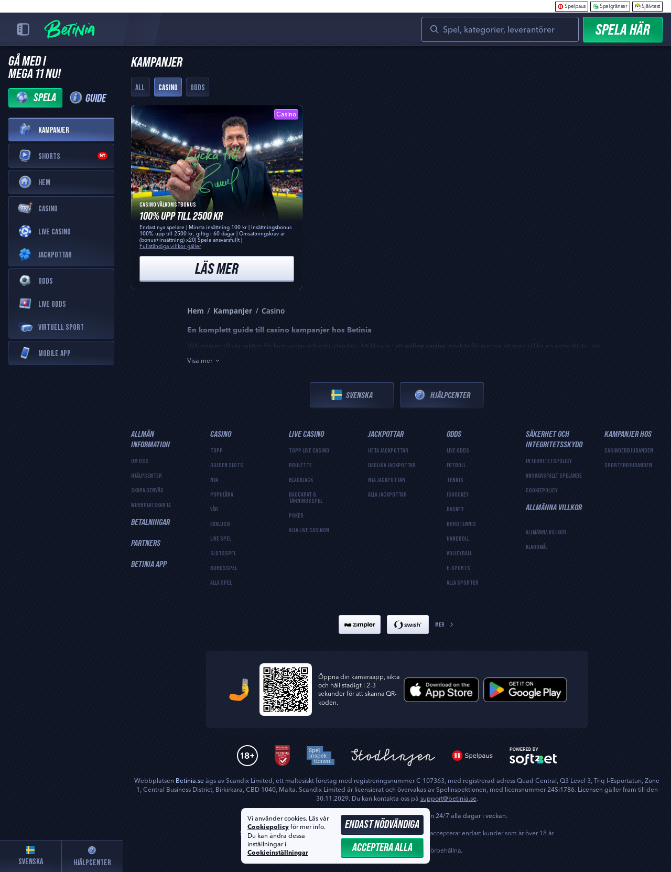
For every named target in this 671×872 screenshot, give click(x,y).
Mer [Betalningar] (445, 624)
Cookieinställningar (277, 853)
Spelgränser (610, 6)
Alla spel (221, 582)
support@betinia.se (448, 798)
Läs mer (217, 268)
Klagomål (536, 547)
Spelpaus (572, 6)
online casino (425, 346)
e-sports (458, 568)
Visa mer (204, 360)
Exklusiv (220, 524)
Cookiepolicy (542, 490)
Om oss (139, 461)
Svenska (352, 395)
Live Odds (458, 450)
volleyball (459, 553)
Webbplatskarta (151, 505)
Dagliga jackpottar (392, 465)
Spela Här (623, 29)
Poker (296, 515)
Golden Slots (226, 465)
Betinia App (149, 563)
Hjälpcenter (442, 395)
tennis (455, 480)
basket (455, 509)
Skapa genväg (147, 490)
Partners (145, 542)
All (140, 87)
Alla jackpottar (387, 494)
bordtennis (461, 524)
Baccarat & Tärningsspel (305, 497)
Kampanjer (232, 311)
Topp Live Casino (309, 450)
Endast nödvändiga (382, 824)
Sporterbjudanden (628, 465)
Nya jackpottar (386, 480)
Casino (168, 87)
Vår (214, 509)
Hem (195, 311)
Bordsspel (223, 568)
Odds (197, 87)
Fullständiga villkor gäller (170, 246)
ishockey (458, 494)
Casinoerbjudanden (628, 450)
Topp (216, 450)
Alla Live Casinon (309, 530)
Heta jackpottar (388, 450)
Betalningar (150, 521)
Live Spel (220, 538)
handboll (458, 538)
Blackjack (301, 480)
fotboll (456, 465)
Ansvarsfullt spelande (554, 475)
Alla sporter (463, 582)
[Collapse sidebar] (23, 29)
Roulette (300, 465)
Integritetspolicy (549, 461)
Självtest (647, 6)
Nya (214, 480)
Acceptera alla (382, 847)
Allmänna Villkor (546, 532)
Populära (221, 494)
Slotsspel (223, 553)
